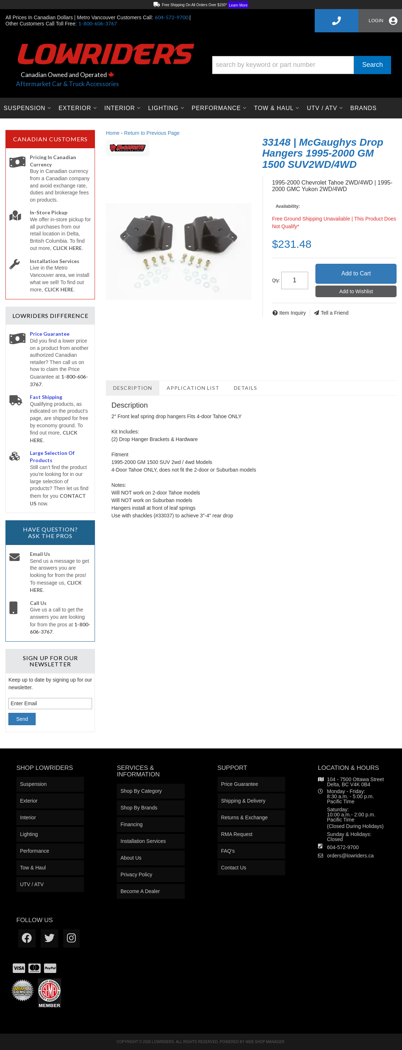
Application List (193, 388)
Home (112, 133)
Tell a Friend (335, 313)
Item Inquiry (292, 313)
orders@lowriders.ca (350, 855)
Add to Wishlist (356, 291)
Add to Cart (356, 273)
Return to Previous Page (152, 133)
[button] (301, 65)
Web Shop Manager (265, 1042)
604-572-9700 (343, 847)
